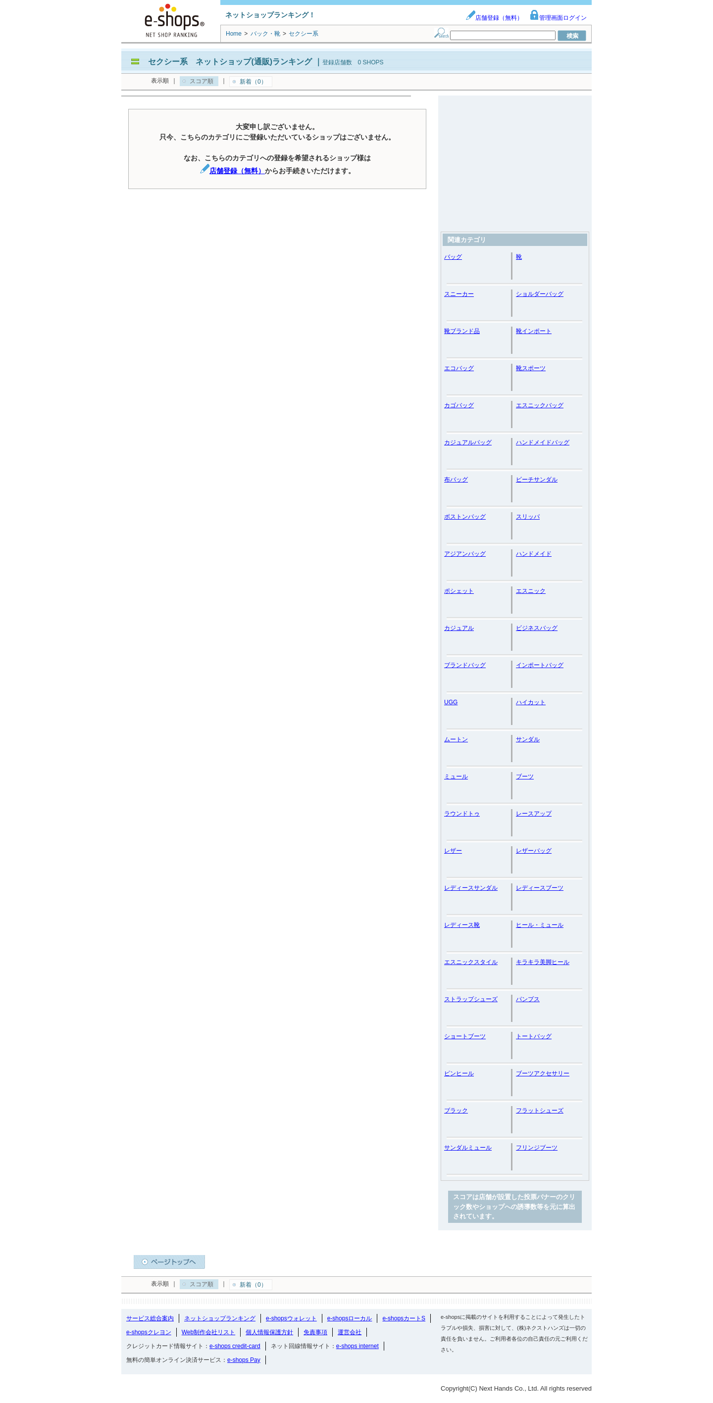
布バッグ (456, 479)
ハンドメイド (534, 553)
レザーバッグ (534, 850)
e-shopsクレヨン (148, 1332)
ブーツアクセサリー (542, 1073)
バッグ (453, 256)
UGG (451, 702)
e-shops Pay (243, 1359)
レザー (453, 850)
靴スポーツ (531, 368)
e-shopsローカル (349, 1318)
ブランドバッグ (465, 665)
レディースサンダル (471, 887)
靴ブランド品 (462, 331)
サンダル (528, 739)
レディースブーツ (539, 887)
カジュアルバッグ (468, 442)
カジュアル (459, 628)
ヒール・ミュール (539, 924)
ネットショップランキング (219, 1318)
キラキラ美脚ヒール (542, 962)
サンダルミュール (468, 1147)
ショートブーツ (465, 1036)
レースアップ (534, 813)
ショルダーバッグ (539, 293)
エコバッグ (459, 368)
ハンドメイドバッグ (542, 442)
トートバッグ (534, 1036)
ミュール (456, 776)
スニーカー (459, 293)
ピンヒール (459, 1073)
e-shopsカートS (403, 1318)
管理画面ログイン (558, 17)
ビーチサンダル (537, 479)
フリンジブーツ (537, 1147)
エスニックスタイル (471, 962)
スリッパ (528, 516)
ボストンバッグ (465, 516)
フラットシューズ (539, 1110)
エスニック (531, 590)
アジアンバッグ (465, 553)
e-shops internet (357, 1346)
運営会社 (349, 1332)
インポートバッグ (539, 665)
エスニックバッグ (539, 405)
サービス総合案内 (150, 1318)
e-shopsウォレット (291, 1318)
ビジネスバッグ (537, 628)
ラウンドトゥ (462, 813)
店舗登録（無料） (494, 17)
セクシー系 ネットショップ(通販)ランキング (230, 61)
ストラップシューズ (471, 999)
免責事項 (315, 1332)
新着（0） (253, 81)
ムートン (456, 739)
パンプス (528, 999)
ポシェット (459, 590)
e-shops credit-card (234, 1346)
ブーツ (525, 776)
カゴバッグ (459, 405)
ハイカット (531, 702)
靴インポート (534, 331)
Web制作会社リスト (208, 1332)
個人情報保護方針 (269, 1332)
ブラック (456, 1110)
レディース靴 (462, 924)
